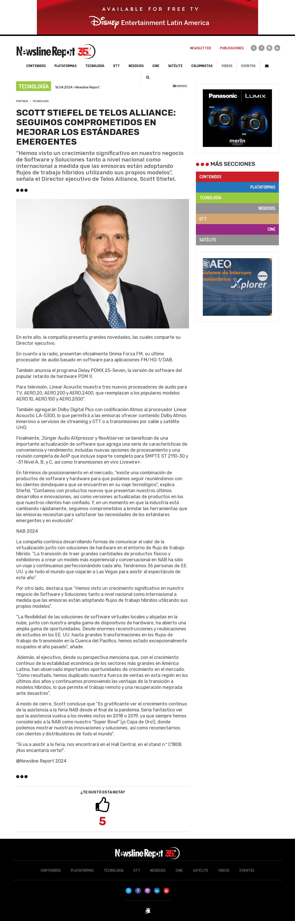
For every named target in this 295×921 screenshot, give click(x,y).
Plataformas (262, 187)
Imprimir (180, 86)
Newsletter (200, 48)
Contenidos (210, 176)
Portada (22, 101)
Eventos (248, 66)
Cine (271, 229)
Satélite (207, 239)
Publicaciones (232, 48)
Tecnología (40, 101)
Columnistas (201, 66)
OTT (203, 218)
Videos (226, 66)
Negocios (266, 208)
